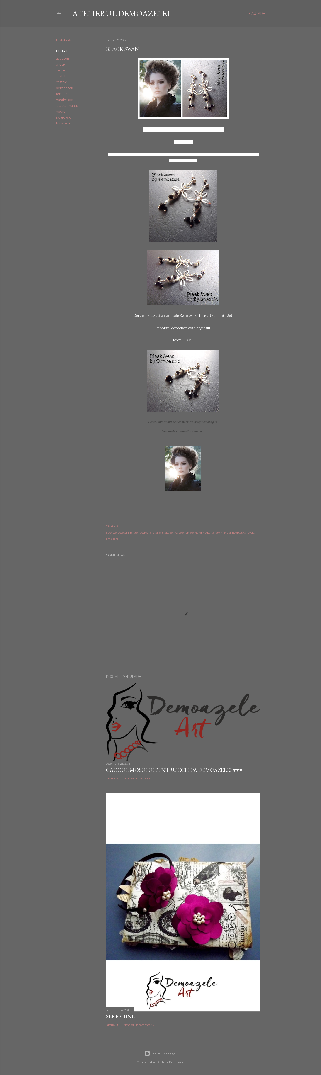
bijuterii (61, 64)
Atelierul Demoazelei (121, 13)
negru (61, 112)
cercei (61, 70)
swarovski (63, 117)
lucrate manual (67, 106)
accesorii (63, 58)
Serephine (120, 1016)
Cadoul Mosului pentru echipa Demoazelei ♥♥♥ (174, 769)
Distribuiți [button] (63, 40)
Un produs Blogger (161, 1053)
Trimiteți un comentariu (138, 778)
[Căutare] (257, 13)
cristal (60, 76)
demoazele (65, 88)
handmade (64, 100)
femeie (61, 94)
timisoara (63, 123)
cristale (61, 82)
